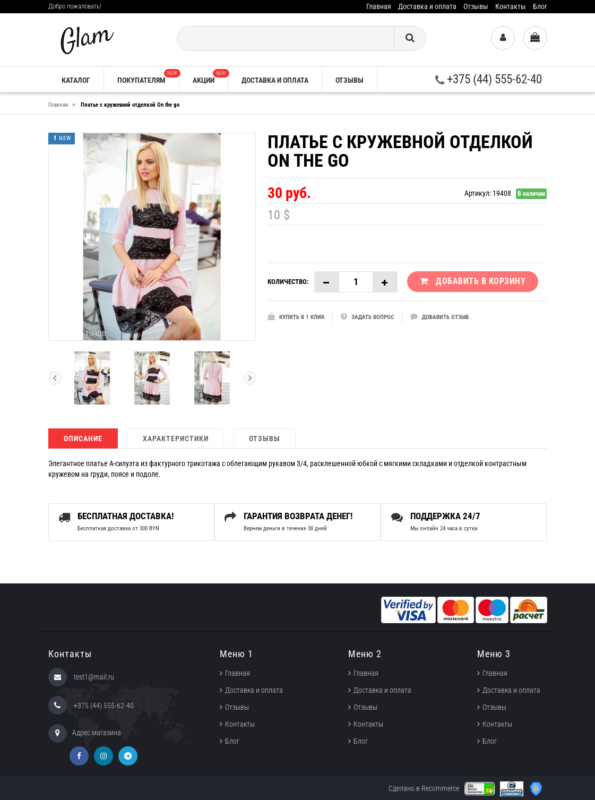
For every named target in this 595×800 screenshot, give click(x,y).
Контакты (510, 6)
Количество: (288, 282)
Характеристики (176, 438)
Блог (540, 6)
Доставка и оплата (427, 6)
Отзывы (475, 6)
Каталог (76, 80)
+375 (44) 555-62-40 (488, 79)
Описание (83, 438)
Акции (210, 76)
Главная (378, 6)
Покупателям (148, 76)
